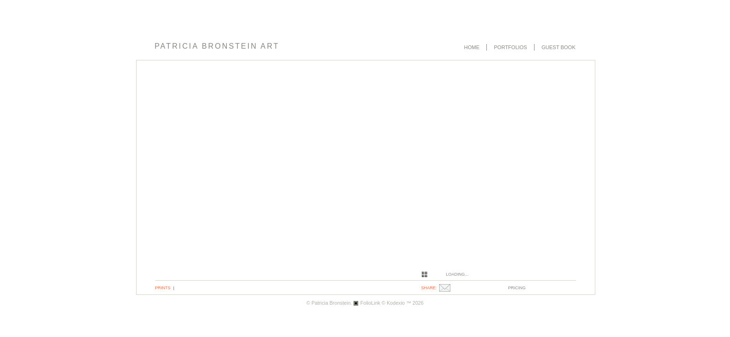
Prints (163, 288)
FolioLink (371, 303)
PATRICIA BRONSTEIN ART (217, 46)
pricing (517, 288)
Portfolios (510, 47)
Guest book (559, 47)
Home (471, 47)
